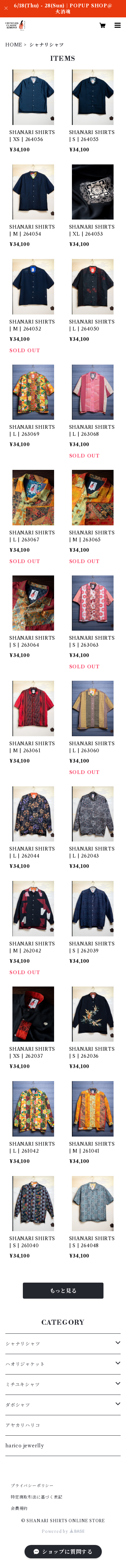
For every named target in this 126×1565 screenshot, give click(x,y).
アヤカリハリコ (22, 1425)
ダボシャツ (17, 1405)
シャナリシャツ (22, 1344)
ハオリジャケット (25, 1364)
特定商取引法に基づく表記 (36, 1496)
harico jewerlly (24, 1446)
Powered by (63, 1531)
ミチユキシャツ (22, 1385)
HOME (14, 45)
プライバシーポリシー (32, 1485)
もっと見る (63, 1290)
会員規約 (19, 1508)
